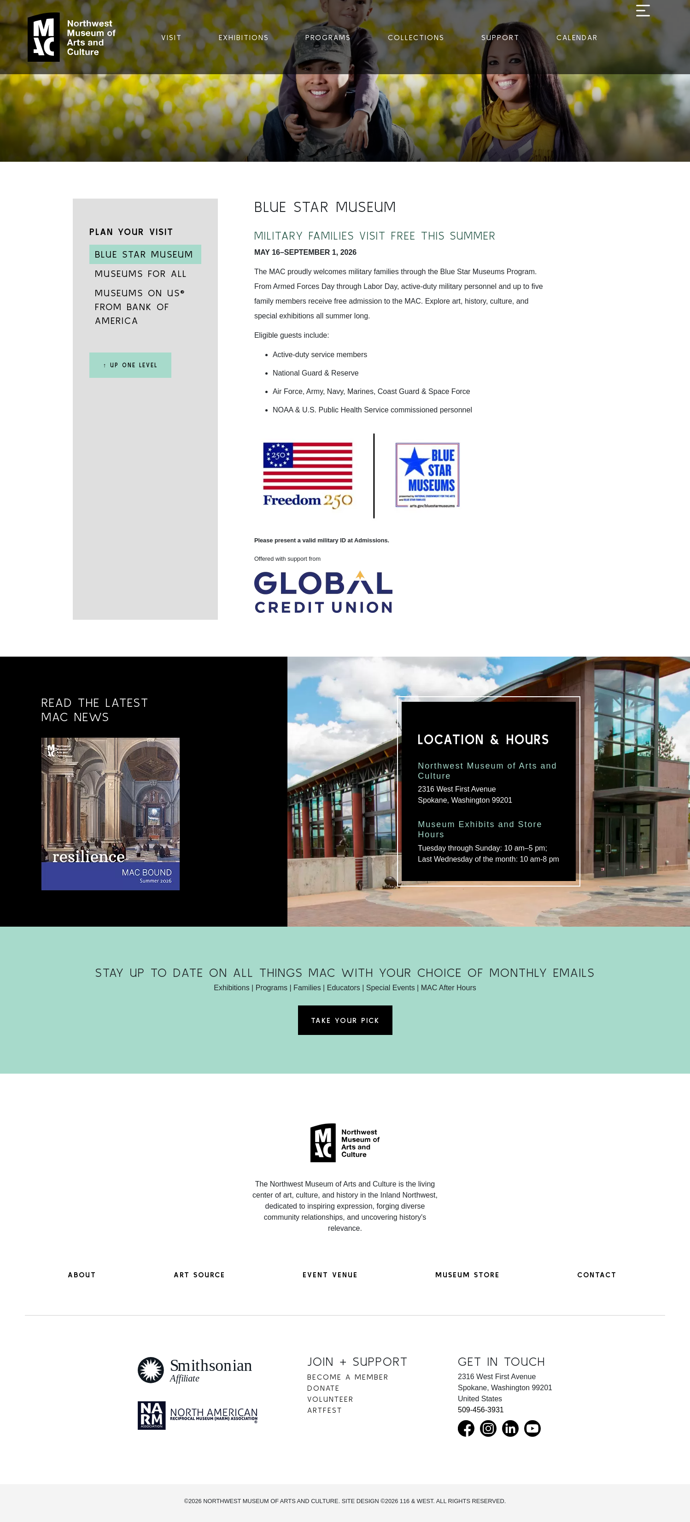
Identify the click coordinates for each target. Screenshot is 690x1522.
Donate (323, 1388)
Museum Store (467, 1274)
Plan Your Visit (131, 231)
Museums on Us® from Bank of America (140, 307)
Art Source (199, 1274)
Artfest (324, 1410)
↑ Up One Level (130, 365)
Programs (328, 37)
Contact (597, 1274)
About (82, 1274)
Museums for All (141, 273)
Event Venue (330, 1274)
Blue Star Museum (144, 254)
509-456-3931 (481, 1410)
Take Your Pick (345, 1020)
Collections (416, 37)
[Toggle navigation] (643, 37)
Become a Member (348, 1377)
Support (500, 37)
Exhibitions (244, 37)
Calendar (577, 37)
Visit (171, 37)
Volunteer (330, 1399)
